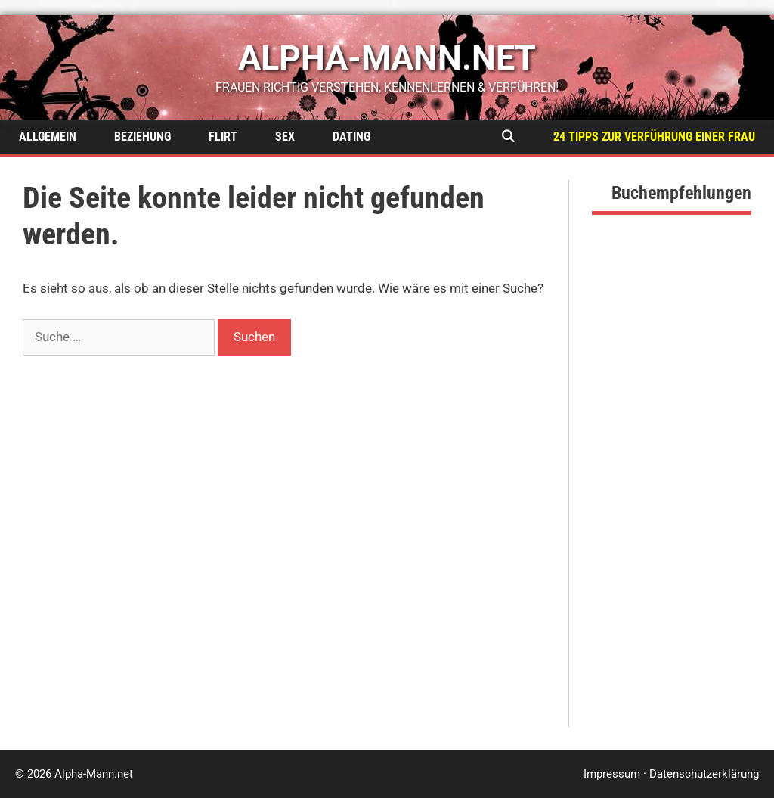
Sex (285, 136)
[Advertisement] (671, 500)
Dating (351, 136)
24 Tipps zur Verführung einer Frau (654, 136)
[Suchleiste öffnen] (507, 137)
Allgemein (47, 136)
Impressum (612, 774)
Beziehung (142, 136)
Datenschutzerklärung (704, 774)
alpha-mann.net (387, 58)
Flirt (223, 136)
